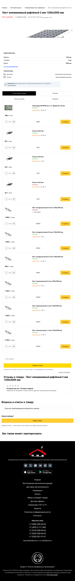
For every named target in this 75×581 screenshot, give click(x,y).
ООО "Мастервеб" (52, 575)
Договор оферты (37, 501)
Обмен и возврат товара (37, 498)
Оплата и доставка (19, 99)
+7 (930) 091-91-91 (37, 536)
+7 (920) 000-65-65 (37, 533)
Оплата (37, 494)
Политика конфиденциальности (37, 512)
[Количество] (10, 121)
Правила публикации (64, 372)
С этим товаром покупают (19, 93)
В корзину (65, 122)
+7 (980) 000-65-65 (37, 524)
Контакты (37, 516)
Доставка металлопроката (37, 487)
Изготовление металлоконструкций (37, 483)
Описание (55, 93)
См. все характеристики (11, 66)
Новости (37, 508)
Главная (37, 480)
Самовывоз (55, 99)
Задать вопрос (37, 420)
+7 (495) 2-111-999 (37, 527)
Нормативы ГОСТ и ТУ (37, 505)
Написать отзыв (37, 365)
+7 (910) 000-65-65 (37, 530)
